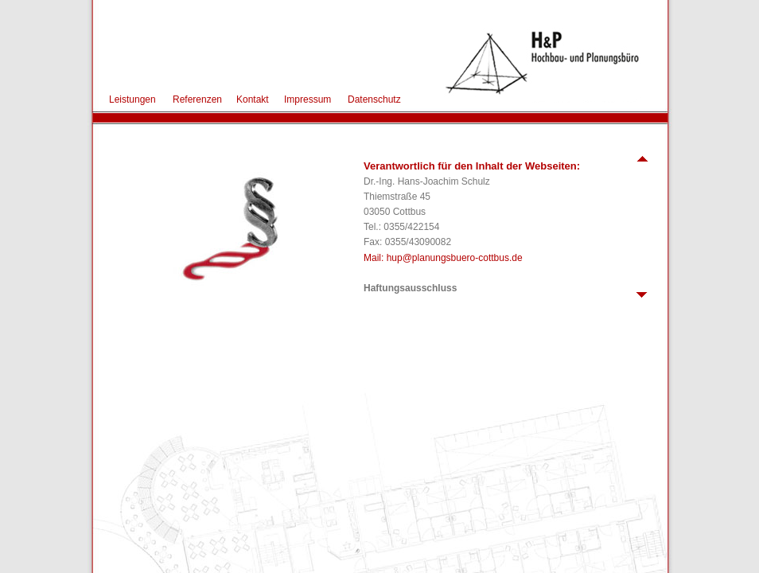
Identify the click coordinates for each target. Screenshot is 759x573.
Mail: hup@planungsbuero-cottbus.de (443, 257)
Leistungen (132, 99)
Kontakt (252, 99)
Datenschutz (374, 99)
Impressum (307, 99)
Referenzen (197, 99)
